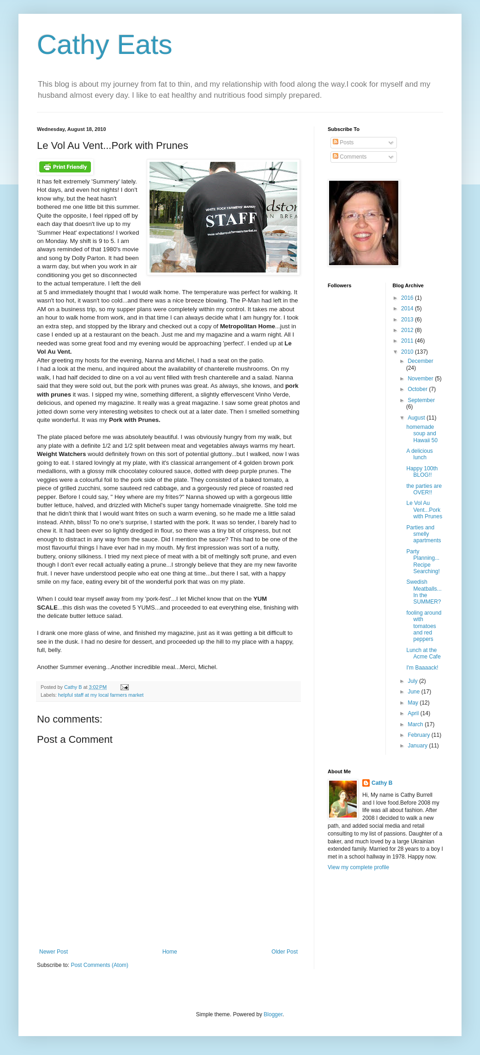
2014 (408, 308)
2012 (408, 330)
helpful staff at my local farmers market (101, 695)
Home (169, 951)
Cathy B (382, 783)
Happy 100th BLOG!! (422, 471)
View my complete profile (358, 867)
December (420, 361)
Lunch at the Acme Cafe (423, 653)
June (414, 691)
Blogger (273, 1014)
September (421, 400)
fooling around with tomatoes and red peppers (423, 626)
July (413, 681)
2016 (408, 298)
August (417, 418)
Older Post (284, 951)
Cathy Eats (104, 44)
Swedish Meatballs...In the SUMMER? (423, 592)
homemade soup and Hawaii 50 (422, 434)
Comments (349, 157)
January (418, 745)
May (414, 702)
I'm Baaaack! (422, 667)
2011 (408, 341)
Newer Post (53, 951)
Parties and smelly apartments (423, 534)
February (419, 735)
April (414, 713)
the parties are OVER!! (424, 489)
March (416, 724)
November (421, 378)
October (418, 389)
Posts (343, 142)
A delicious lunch (419, 454)
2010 (408, 352)
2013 (408, 319)
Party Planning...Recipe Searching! (422, 561)
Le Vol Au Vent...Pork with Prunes (424, 510)
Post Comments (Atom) (99, 965)
